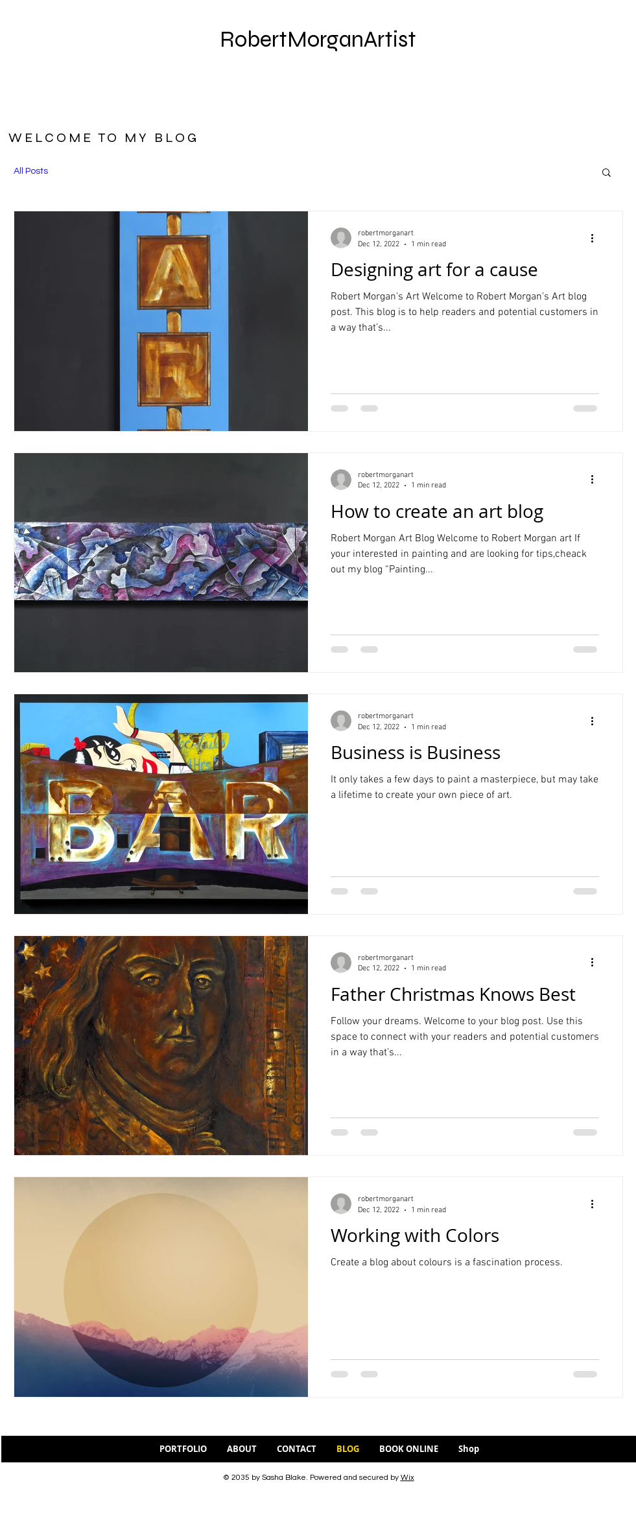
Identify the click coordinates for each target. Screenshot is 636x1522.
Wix (407, 1477)
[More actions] (597, 238)
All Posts (31, 171)
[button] (606, 173)
